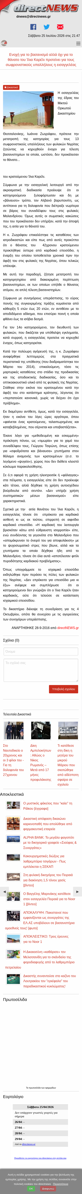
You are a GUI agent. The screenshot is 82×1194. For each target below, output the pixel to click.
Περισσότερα (60, 1184)
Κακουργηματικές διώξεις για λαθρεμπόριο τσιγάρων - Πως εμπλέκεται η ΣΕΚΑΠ (44, 861)
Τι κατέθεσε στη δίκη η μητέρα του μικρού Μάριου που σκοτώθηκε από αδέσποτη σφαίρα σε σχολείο (68, 765)
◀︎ (6, 893)
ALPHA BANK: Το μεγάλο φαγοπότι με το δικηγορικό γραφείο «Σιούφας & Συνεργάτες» (50, 843)
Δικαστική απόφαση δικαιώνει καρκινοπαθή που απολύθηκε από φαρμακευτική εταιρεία (47, 824)
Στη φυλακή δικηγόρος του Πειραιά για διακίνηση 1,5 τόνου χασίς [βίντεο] (48, 880)
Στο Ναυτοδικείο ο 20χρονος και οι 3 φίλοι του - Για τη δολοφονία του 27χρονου (13, 760)
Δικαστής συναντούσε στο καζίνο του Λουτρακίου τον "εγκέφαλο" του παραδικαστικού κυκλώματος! (49, 981)
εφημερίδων (50, 1088)
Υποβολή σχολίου (63, 689)
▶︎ (79, 893)
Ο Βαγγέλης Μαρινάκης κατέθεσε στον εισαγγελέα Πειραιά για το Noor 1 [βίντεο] (49, 899)
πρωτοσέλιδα (35, 1088)
